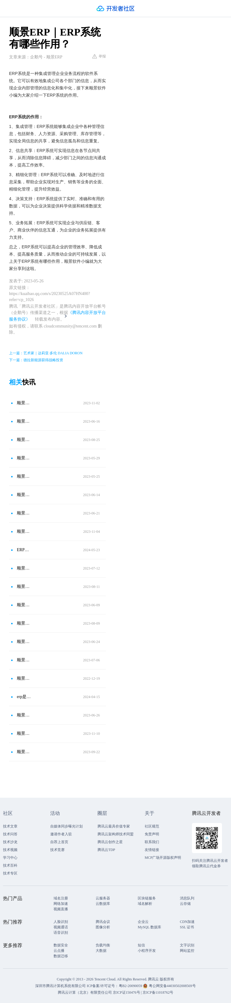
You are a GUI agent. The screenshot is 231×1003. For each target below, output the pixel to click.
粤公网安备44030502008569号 (172, 986)
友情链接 (152, 850)
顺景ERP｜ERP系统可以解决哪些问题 (24, 494)
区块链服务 (147, 898)
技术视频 (10, 850)
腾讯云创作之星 (110, 842)
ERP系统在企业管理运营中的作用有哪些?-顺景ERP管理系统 (24, 550)
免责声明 (152, 834)
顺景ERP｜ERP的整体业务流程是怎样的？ (24, 678)
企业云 (143, 922)
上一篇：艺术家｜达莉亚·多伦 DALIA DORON (45, 353)
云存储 (185, 904)
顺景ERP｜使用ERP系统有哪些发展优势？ (24, 403)
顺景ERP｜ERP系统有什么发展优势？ (24, 605)
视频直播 (61, 909)
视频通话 (61, 927)
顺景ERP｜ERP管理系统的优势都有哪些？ (24, 568)
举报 (99, 56)
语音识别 (61, 932)
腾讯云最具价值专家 (113, 826)
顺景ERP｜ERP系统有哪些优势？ (24, 660)
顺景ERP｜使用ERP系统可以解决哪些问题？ (24, 531)
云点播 (59, 951)
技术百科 (10, 865)
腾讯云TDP (106, 850)
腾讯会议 (103, 922)
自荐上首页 (59, 842)
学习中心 (10, 858)
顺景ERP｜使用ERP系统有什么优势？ (24, 421)
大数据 (101, 951)
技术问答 (10, 834)
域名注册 (61, 898)
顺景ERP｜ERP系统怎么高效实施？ (24, 439)
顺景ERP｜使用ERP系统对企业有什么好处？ (24, 641)
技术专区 (10, 873)
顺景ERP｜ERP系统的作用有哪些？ (24, 623)
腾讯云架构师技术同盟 (115, 834)
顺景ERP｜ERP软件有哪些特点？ (24, 752)
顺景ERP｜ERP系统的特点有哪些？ (24, 476)
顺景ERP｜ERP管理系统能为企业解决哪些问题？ (24, 586)
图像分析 (103, 927)
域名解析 (145, 904)
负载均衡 (103, 945)
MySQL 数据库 (149, 927)
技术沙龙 (10, 842)
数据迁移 (61, 956)
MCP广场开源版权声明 (163, 858)
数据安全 (61, 945)
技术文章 (10, 826)
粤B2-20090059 (131, 986)
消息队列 (187, 898)
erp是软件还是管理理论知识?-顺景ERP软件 (24, 696)
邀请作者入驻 (61, 834)
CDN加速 (187, 922)
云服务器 (103, 898)
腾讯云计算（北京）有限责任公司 (85, 992)
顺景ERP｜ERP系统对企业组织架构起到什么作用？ (24, 715)
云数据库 (103, 904)
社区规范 (152, 826)
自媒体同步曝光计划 (66, 826)
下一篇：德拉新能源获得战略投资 (36, 360)
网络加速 (61, 904)
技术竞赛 (57, 850)
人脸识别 (61, 922)
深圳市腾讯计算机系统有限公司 (60, 986)
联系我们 (152, 842)
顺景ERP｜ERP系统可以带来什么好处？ (24, 458)
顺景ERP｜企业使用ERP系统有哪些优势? (24, 733)
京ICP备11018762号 (158, 992)
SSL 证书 (187, 927)
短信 (141, 945)
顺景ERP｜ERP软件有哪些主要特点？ (24, 513)
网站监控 (187, 951)
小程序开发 (147, 951)
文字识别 (187, 945)
